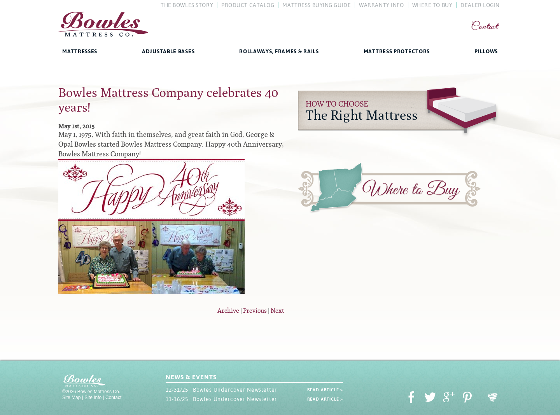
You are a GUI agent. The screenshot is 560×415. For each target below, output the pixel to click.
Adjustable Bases (168, 51)
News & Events (191, 377)
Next (277, 310)
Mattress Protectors (397, 51)
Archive (228, 310)
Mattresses (79, 51)
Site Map (71, 397)
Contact (484, 27)
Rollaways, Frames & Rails (279, 51)
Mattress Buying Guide (316, 5)
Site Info (93, 397)
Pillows (486, 51)
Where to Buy (389, 189)
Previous (255, 310)
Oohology (493, 398)
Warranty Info (381, 5)
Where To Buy (432, 5)
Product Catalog (247, 5)
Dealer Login (480, 5)
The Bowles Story (187, 5)
